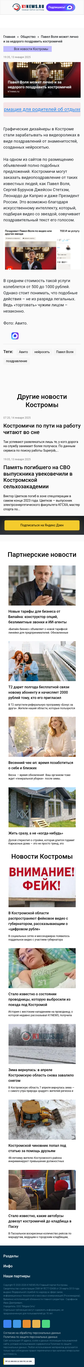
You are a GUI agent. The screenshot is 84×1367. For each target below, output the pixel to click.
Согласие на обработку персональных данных (32, 1333)
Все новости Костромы (31, 49)
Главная (9, 36)
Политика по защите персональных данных (30, 1337)
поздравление (16, 361)
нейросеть (42, 352)
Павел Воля (64, 352)
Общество (28, 36)
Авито (23, 352)
